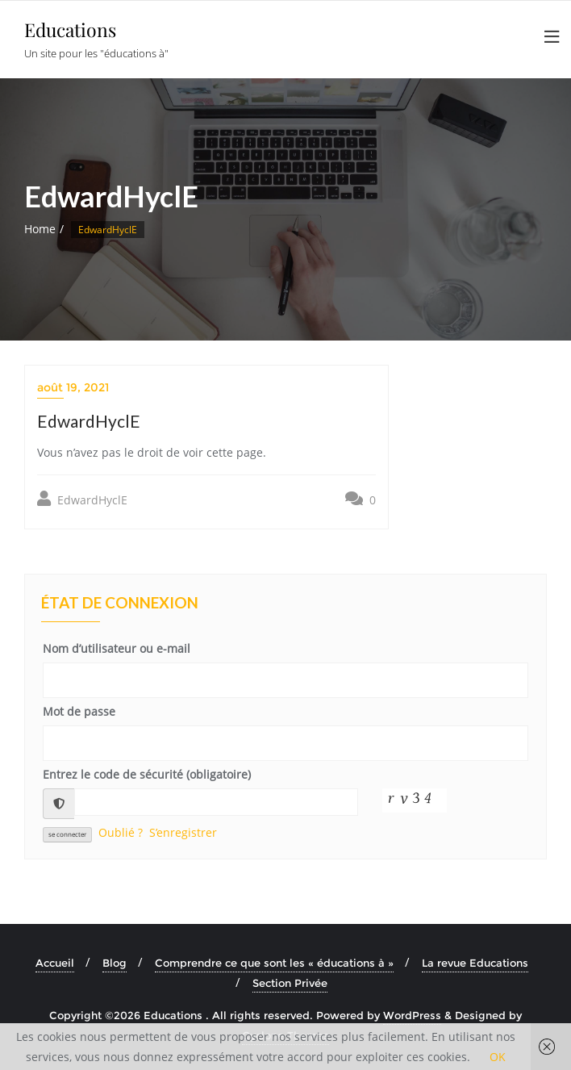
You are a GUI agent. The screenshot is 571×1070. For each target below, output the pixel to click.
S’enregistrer (183, 832)
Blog (114, 962)
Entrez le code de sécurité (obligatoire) (147, 774)
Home (40, 228)
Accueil (54, 962)
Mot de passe (79, 711)
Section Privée (289, 982)
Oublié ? (120, 832)
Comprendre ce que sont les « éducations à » (274, 962)
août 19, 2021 (73, 387)
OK (498, 1056)
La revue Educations (475, 962)
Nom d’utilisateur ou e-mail (116, 648)
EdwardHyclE (82, 499)
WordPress (412, 1015)
